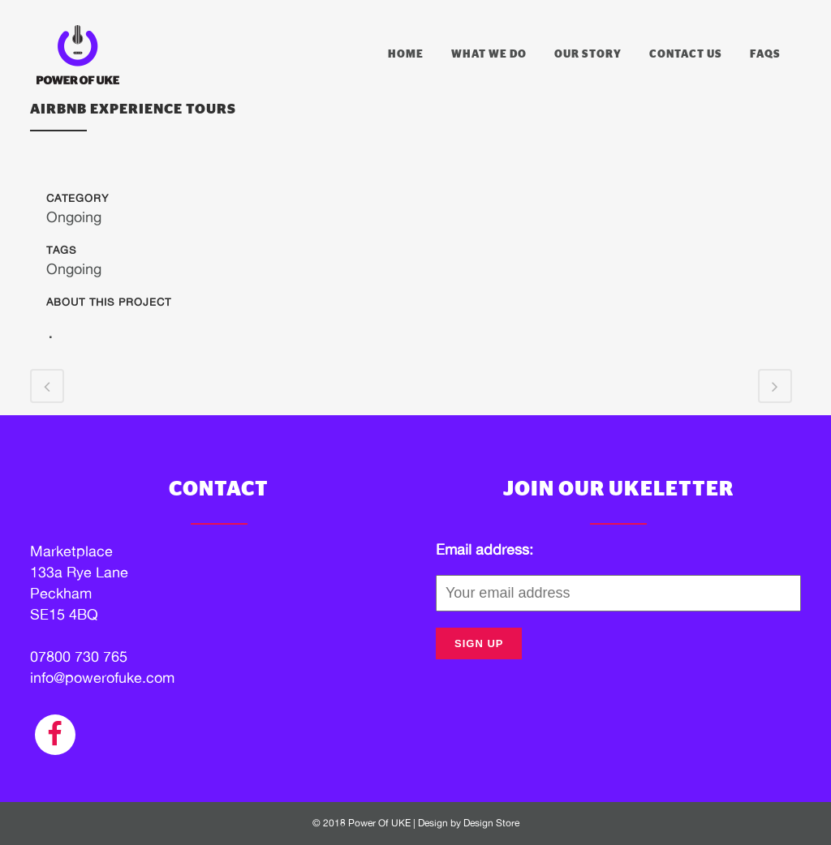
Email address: (484, 549)
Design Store (491, 823)
